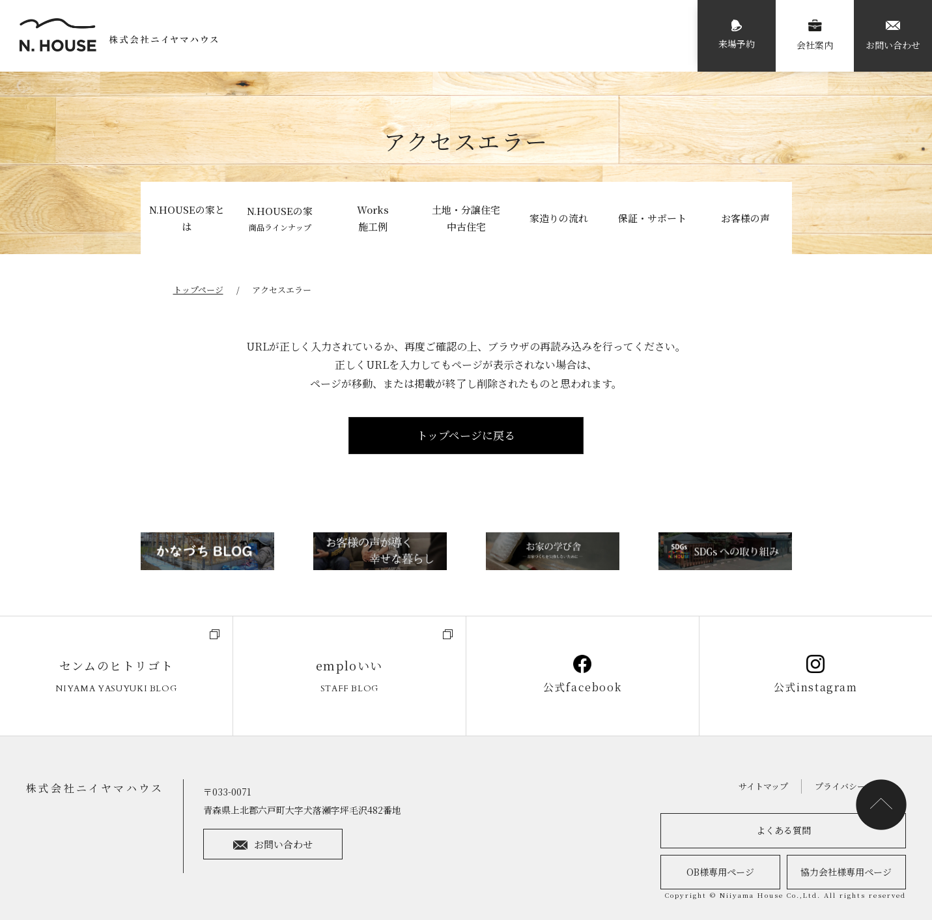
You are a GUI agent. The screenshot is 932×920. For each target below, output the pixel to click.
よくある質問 (783, 830)
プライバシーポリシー (857, 786)
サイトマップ (763, 786)
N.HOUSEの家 (280, 219)
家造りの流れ (559, 218)
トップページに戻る (466, 435)
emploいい (349, 677)
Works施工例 (373, 218)
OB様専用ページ (720, 871)
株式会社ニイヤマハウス (94, 788)
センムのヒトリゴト (116, 677)
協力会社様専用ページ (846, 871)
